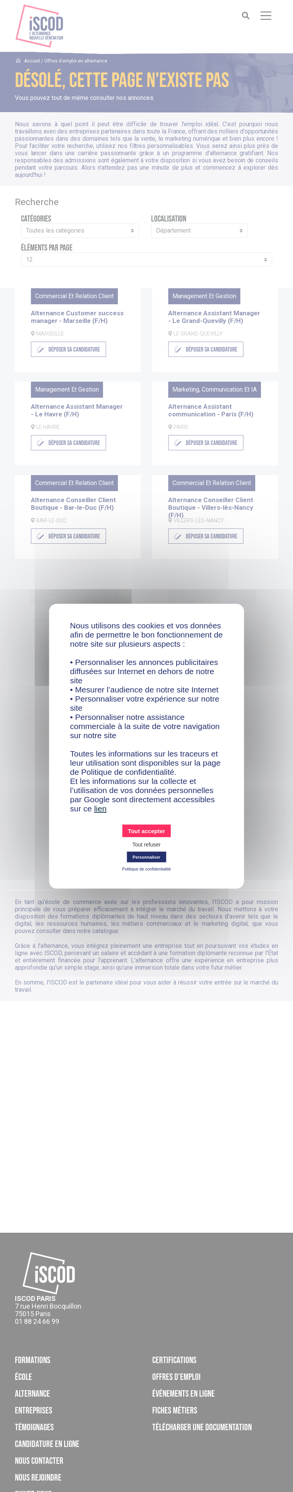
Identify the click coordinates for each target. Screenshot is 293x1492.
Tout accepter (146, 830)
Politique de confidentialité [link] (146, 868)
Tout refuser (146, 844)
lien (100, 808)
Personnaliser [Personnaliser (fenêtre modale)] (147, 856)
